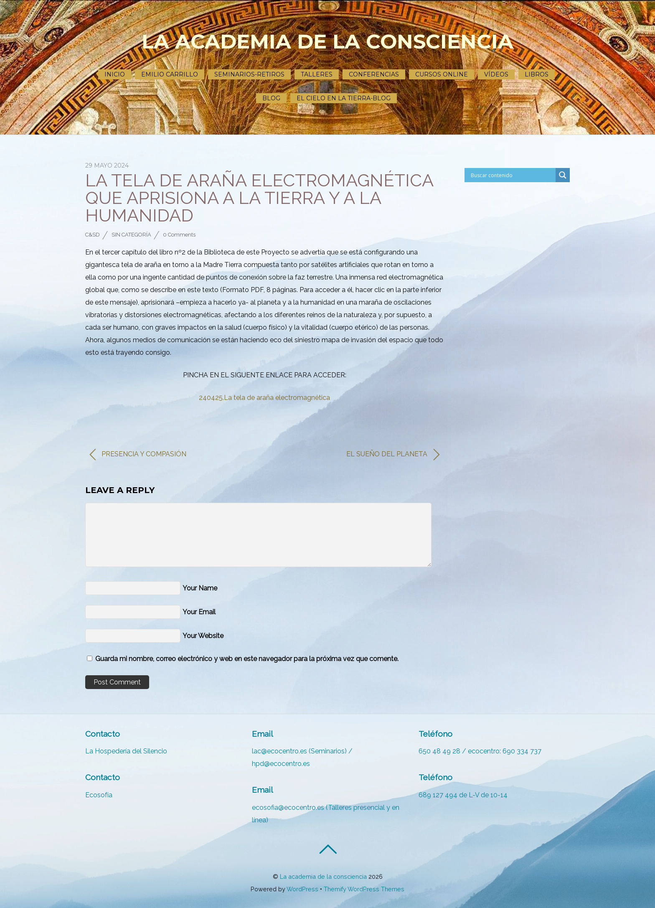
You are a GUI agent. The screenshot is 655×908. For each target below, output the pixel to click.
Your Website (203, 636)
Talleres (317, 74)
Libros (536, 74)
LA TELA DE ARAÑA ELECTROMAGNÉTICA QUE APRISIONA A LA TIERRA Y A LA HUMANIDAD (259, 198)
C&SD (92, 234)
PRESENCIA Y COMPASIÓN (137, 454)
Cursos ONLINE (441, 74)
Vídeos (496, 74)
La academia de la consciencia (323, 876)
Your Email (199, 612)
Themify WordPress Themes (364, 889)
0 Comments (179, 234)
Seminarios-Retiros (249, 74)
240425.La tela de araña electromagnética (264, 398)
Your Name (200, 588)
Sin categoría (131, 234)
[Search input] (508, 175)
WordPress (302, 889)
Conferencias (374, 74)
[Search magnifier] (563, 175)
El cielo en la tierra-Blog (344, 98)
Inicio (114, 74)
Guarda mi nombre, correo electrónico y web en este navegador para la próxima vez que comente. (247, 659)
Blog (271, 98)
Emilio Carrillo (169, 74)
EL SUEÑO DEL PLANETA (392, 454)
